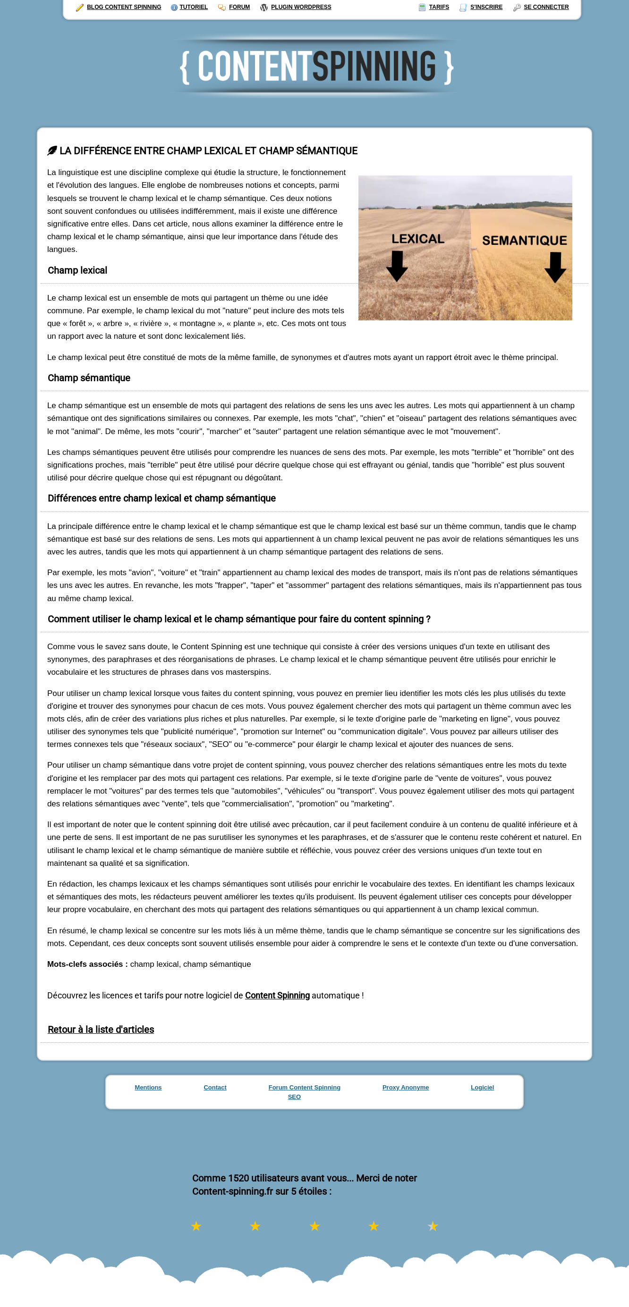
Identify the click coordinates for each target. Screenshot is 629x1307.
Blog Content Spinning (118, 7)
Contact (215, 1087)
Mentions (148, 1087)
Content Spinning (277, 995)
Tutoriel (189, 7)
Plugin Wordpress (295, 7)
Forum (233, 7)
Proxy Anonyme (405, 1087)
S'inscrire (480, 7)
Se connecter (540, 7)
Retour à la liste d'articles (101, 1029)
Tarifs (433, 7)
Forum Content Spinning (304, 1087)
